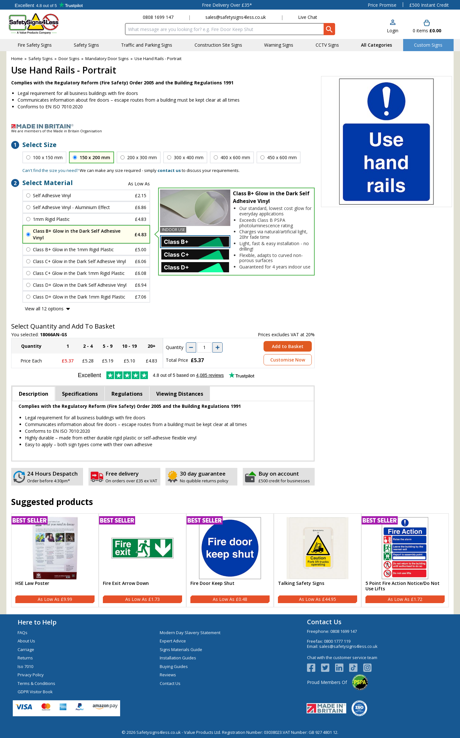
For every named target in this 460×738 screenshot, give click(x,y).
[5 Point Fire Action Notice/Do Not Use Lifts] (405, 560)
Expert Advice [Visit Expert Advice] (173, 641)
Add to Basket (287, 346)
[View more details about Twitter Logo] (328, 668)
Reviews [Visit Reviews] (168, 675)
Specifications (80, 393)
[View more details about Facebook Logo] (314, 668)
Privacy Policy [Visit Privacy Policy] (31, 675)
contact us (169, 170)
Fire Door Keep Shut (212, 583)
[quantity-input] (204, 347)
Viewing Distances (179, 393)
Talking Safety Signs (301, 583)
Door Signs (69, 58)
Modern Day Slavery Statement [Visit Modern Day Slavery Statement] (190, 632)
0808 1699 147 (158, 17)
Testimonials (48, 4)
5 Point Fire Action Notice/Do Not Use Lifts (402, 586)
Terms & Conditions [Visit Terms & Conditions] (36, 683)
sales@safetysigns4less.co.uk (235, 17)
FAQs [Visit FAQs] (22, 632)
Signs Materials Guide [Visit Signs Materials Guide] (181, 649)
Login (392, 30)
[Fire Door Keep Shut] (230, 560)
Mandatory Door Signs (107, 58)
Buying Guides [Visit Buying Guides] (174, 666)
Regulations (126, 393)
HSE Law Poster (32, 583)
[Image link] (230, 126)
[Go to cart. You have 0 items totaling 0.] (427, 26)
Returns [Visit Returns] (25, 658)
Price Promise (382, 5)
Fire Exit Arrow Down (126, 583)
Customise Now (287, 360)
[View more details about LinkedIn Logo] (342, 668)
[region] (55, 548)
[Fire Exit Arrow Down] (142, 560)
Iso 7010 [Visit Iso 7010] (25, 666)
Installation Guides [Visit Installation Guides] (178, 658)
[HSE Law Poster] (55, 560)
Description (33, 393)
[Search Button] (329, 29)
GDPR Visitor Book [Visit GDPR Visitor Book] (35, 692)
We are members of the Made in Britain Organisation (56, 130)
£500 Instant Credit (429, 5)
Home (17, 58)
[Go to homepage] (46, 23)
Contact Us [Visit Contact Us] (170, 683)
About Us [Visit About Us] (26, 641)
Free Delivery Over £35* (227, 5)
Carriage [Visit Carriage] (26, 649)
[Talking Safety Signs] (317, 560)
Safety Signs (40, 58)
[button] (392, 26)
